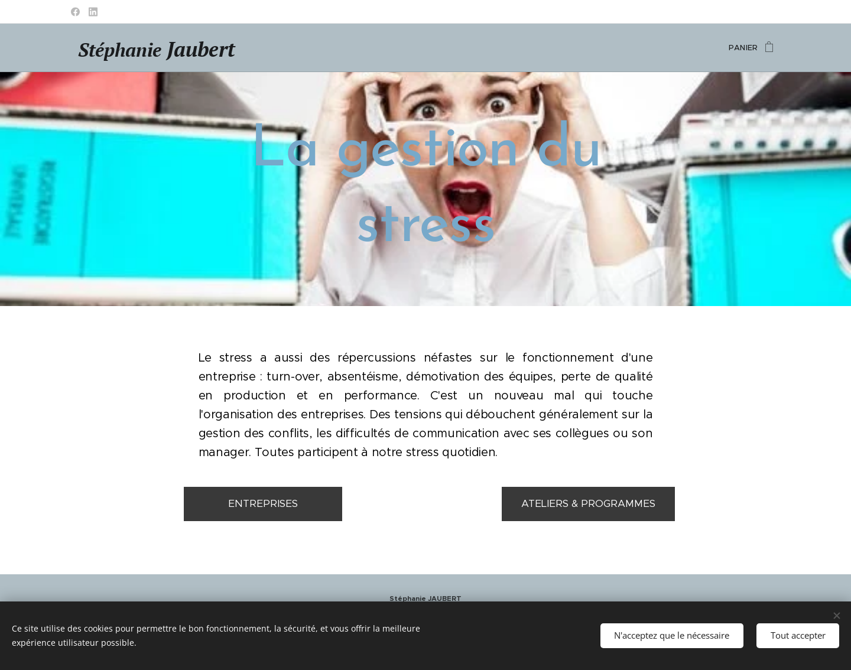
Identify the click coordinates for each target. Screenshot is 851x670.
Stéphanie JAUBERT (425, 598)
